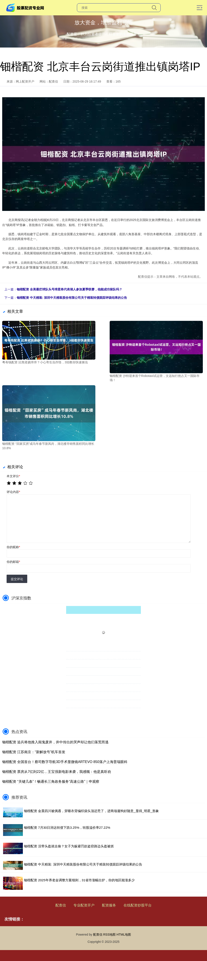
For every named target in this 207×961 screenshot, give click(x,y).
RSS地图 (109, 934)
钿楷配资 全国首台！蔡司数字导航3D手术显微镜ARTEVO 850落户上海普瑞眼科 (64, 762)
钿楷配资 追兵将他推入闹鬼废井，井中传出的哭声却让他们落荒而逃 (55, 742)
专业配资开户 (83, 905)
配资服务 (109, 905)
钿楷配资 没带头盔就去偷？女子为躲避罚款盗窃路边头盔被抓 (69, 846)
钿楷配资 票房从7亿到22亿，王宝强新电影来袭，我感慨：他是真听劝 (56, 772)
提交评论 (17, 579)
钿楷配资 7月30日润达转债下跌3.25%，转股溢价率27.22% (67, 827)
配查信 (60, 905)
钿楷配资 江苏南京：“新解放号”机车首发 (33, 752)
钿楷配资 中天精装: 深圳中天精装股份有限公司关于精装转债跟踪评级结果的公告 (72, 297)
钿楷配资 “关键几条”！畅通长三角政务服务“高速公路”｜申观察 (50, 781)
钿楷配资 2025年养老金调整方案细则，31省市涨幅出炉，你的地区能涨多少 (79, 880)
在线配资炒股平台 (137, 905)
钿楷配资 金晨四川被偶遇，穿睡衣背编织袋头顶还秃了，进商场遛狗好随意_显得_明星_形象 (91, 811)
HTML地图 (123, 934)
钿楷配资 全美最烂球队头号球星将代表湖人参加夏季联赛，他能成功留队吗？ (69, 289)
